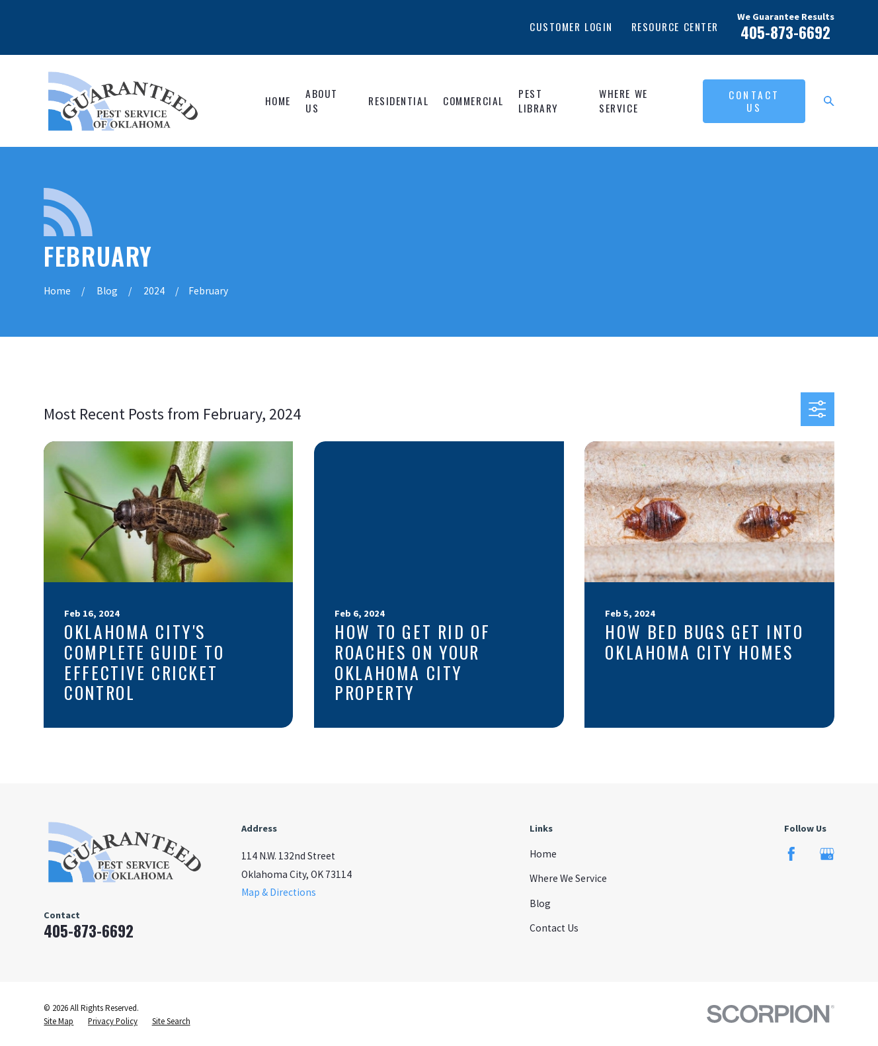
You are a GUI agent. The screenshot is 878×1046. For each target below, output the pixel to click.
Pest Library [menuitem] (538, 100)
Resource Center (675, 26)
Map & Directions (278, 892)
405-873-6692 (785, 32)
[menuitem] (58, 1021)
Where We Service (568, 878)
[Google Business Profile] (827, 854)
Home (543, 854)
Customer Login (571, 26)
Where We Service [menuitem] (623, 100)
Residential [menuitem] (398, 100)
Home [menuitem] (278, 100)
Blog (540, 903)
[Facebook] (791, 854)
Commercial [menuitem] (473, 100)
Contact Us (754, 100)
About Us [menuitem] (321, 100)
